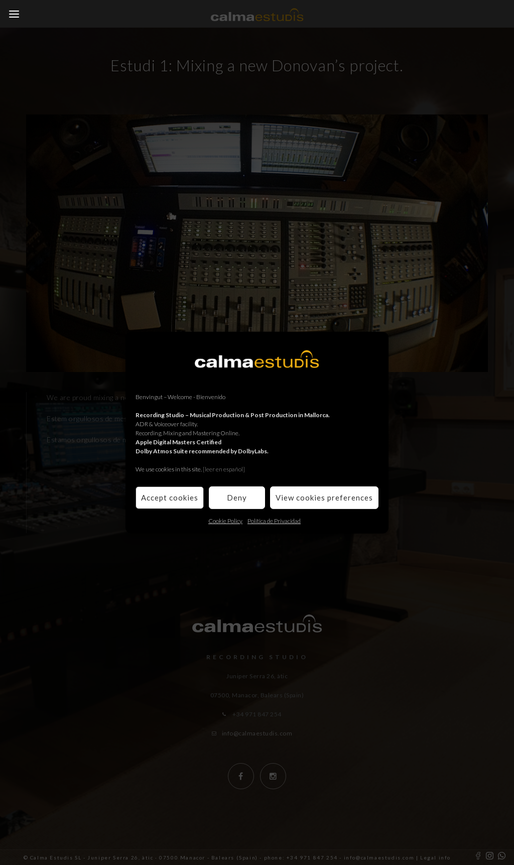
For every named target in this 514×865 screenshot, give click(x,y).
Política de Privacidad (274, 520)
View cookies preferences (324, 497)
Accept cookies (169, 497)
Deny (237, 497)
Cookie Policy (225, 520)
